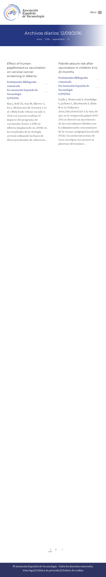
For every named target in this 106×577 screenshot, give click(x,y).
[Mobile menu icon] (96, 12)
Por (22, 92)
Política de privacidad (48, 570)
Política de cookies (73, 570)
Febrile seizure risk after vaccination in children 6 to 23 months (78, 68)
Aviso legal (29, 570)
